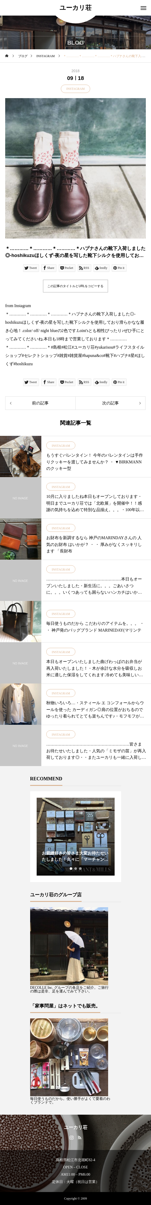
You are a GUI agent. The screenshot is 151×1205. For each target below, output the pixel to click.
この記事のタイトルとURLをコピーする (75, 286)
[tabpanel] (76, 837)
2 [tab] (75, 868)
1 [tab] (71, 868)
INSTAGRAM (75, 89)
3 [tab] (80, 868)
